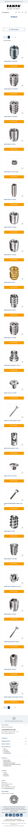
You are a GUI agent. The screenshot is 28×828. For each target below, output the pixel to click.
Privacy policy (6, 775)
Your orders (5, 750)
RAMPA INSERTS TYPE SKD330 (11, 89)
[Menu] (5, 12)
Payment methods (7, 761)
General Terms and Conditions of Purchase (12, 764)
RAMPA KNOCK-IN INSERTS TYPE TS (12, 365)
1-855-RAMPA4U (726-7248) (8, 729)
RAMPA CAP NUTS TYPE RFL (10, 393)
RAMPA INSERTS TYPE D (9, 282)
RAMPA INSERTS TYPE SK (10, 310)
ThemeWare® (22, 825)
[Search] (16, 12)
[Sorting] (14, 40)
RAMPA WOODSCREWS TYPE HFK (11, 641)
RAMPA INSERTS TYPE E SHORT (11, 171)
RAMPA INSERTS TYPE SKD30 (10, 116)
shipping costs (12, 823)
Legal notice (5, 774)
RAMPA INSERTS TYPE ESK (10, 614)
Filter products (14, 29)
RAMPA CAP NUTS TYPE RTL (10, 476)
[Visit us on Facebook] (7, 815)
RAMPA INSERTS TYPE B (9, 531)
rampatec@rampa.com (9, 788)
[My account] (22, 12)
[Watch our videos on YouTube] (14, 815)
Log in (4, 748)
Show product (14, 66)
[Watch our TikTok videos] (17, 815)
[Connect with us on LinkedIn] (21, 815)
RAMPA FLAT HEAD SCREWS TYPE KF (12, 420)
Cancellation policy (7, 765)
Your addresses (6, 751)
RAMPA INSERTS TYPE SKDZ (10, 558)
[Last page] (15, 37)
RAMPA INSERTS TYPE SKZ (10, 669)
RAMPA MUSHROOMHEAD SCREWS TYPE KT (13, 504)
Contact (5, 772)
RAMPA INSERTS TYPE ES (10, 144)
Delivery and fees (6, 760)
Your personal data (7, 753)
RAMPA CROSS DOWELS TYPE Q (11, 448)
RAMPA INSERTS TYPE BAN (10, 227)
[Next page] (13, 37)
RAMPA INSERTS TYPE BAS (10, 254)
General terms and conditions (9, 762)
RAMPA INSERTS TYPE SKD (10, 337)
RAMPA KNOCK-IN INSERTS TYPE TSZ (12, 586)
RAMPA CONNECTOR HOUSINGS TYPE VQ (13, 697)
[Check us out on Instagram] (10, 815)
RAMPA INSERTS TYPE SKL (10, 199)
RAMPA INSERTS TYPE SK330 (10, 61)
